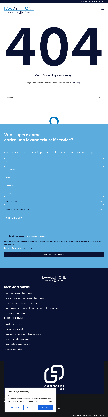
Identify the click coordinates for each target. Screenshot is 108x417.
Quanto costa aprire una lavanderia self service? (25, 298)
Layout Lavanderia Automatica (18, 339)
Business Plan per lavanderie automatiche (23, 334)
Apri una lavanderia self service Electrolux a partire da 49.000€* (32, 308)
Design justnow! (98, 415)
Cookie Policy (86, 415)
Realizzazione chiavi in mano (17, 344)
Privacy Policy (76, 415)
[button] (102, 10)
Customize (15, 407)
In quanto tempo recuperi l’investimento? (23, 303)
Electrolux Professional (15, 313)
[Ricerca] (54, 97)
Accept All (45, 407)
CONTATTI (92, 1)
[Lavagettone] (19, 10)
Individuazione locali (14, 329)
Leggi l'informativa (12, 248)
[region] (30, 400)
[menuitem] (84, 1)
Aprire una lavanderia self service (19, 293)
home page (76, 83)
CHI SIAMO (84, 1)
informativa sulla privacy (37, 236)
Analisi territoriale (13, 324)
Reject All (30, 407)
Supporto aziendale (13, 349)
